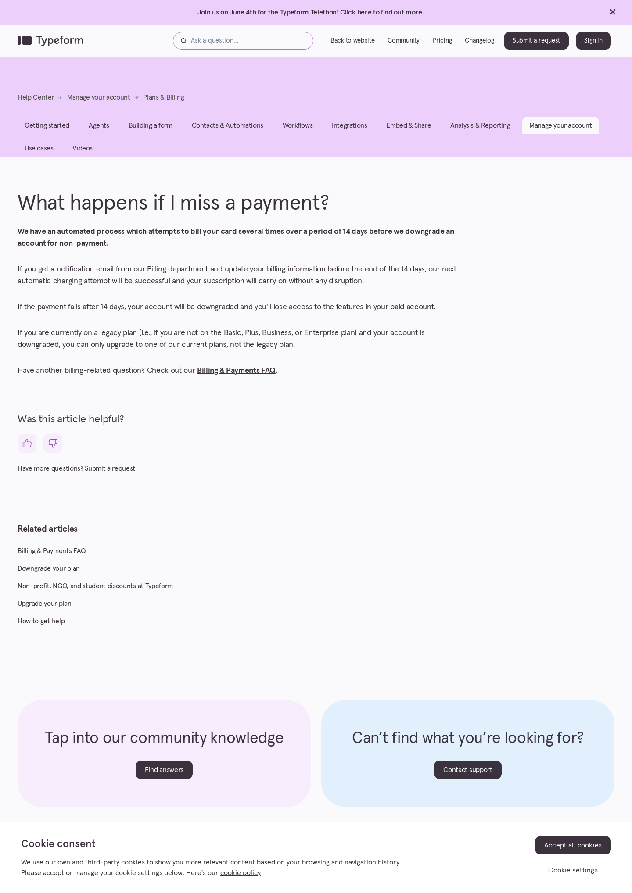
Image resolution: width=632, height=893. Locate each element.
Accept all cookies (573, 845)
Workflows (297, 131)
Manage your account (98, 103)
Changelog (479, 43)
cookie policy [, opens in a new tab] (240, 872)
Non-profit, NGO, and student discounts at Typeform (95, 592)
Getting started (47, 131)
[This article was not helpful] (52, 449)
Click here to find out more (381, 12)
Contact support (467, 775)
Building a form (150, 131)
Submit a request (536, 43)
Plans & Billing (163, 103)
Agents (99, 131)
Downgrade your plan (49, 574)
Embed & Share (408, 131)
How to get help (41, 627)
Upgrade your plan (45, 609)
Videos (82, 154)
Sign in (593, 43)
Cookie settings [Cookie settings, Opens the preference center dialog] (572, 870)
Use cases (39, 154)
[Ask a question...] (243, 44)
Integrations (349, 131)
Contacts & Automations (227, 131)
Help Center (36, 103)
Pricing (442, 43)
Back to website (352, 43)
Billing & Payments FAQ (236, 377)
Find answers (164, 775)
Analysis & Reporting (480, 131)
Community (403, 43)
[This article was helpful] (27, 449)
